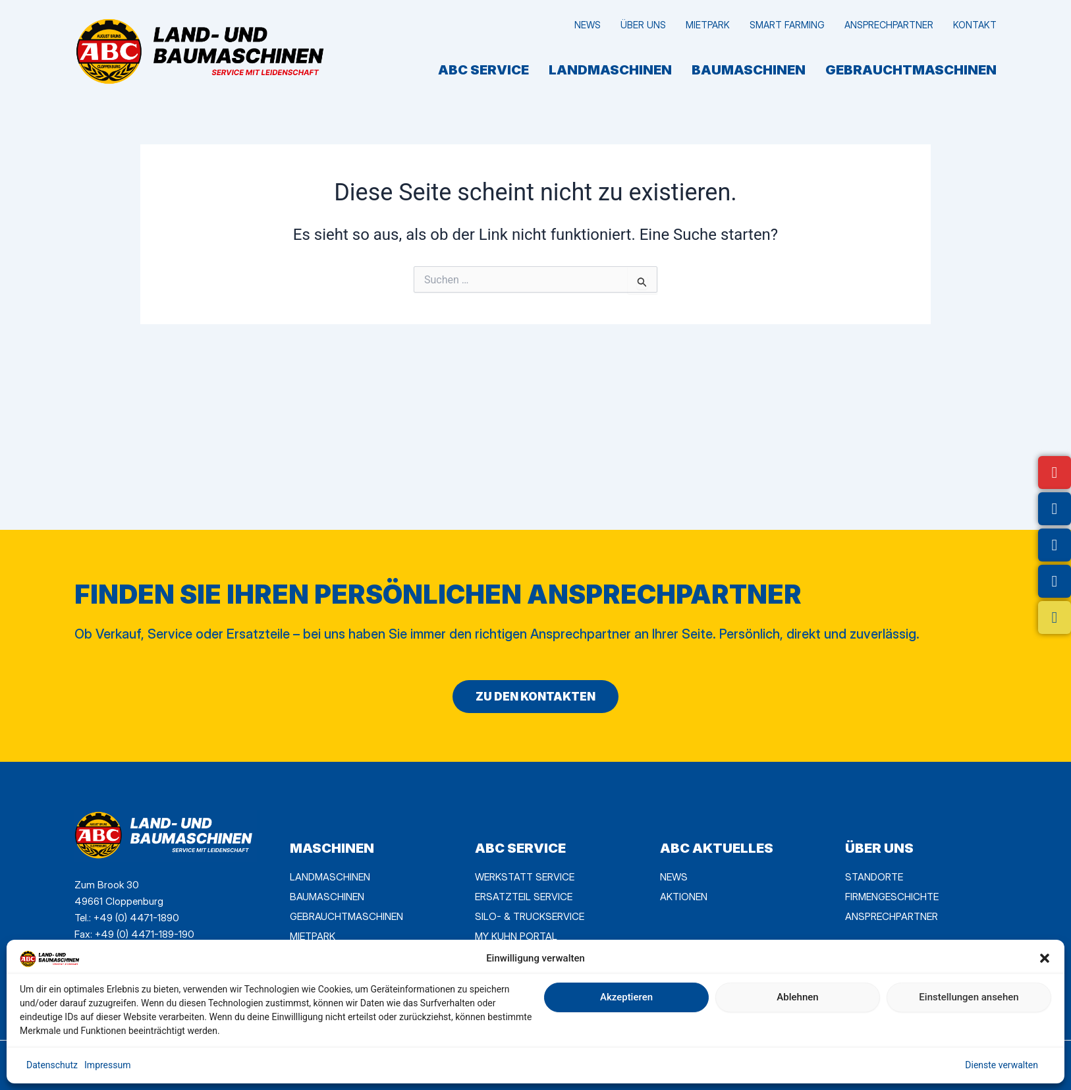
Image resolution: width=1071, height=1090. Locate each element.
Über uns (643, 24)
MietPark (708, 24)
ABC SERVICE (483, 70)
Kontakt (975, 24)
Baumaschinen (749, 70)
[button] (1044, 958)
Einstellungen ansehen (968, 997)
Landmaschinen (610, 70)
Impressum (107, 1065)
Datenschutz (52, 1065)
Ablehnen (797, 997)
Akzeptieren (626, 997)
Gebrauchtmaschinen (911, 70)
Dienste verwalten (1001, 1065)
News (587, 24)
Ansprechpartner (888, 24)
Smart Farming (787, 24)
